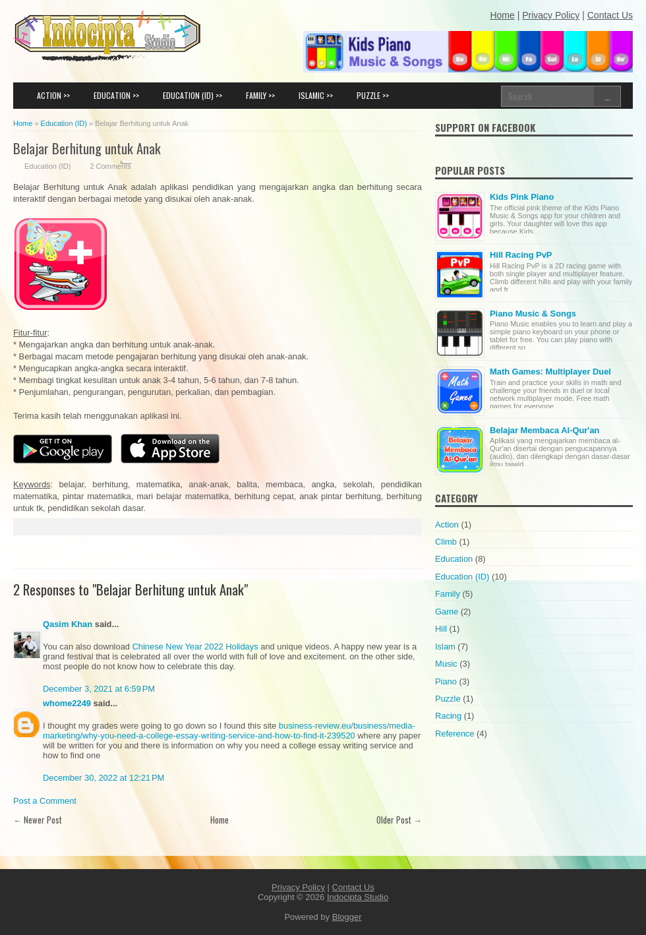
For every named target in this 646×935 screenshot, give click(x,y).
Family (447, 594)
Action (447, 524)
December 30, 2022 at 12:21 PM (103, 778)
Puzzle (448, 699)
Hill (441, 629)
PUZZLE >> (373, 95)
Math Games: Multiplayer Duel (550, 372)
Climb (446, 542)
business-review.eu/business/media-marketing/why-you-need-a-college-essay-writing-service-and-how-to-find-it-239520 (229, 730)
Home (219, 819)
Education (454, 559)
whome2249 (67, 703)
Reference (454, 734)
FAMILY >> (260, 95)
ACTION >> (53, 95)
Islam (445, 646)
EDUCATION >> (116, 95)
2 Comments (110, 166)
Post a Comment (44, 801)
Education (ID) (47, 166)
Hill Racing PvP (521, 255)
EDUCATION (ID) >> (192, 95)
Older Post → (399, 819)
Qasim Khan (67, 624)
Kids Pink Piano (522, 197)
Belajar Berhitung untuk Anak (87, 148)
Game (446, 612)
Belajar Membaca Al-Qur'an (544, 430)
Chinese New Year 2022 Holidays (195, 646)
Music (446, 664)
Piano (446, 681)
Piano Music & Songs (533, 313)
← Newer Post (37, 819)
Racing (448, 716)
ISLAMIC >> (316, 95)
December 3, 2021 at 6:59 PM (99, 689)
